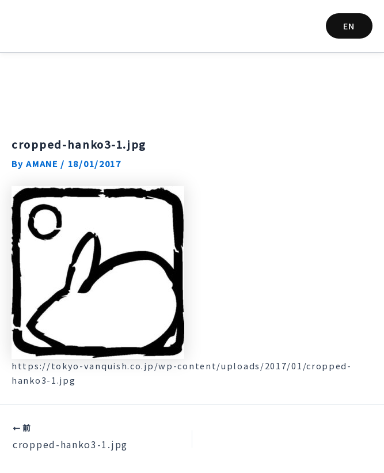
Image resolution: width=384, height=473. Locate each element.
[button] (349, 26)
